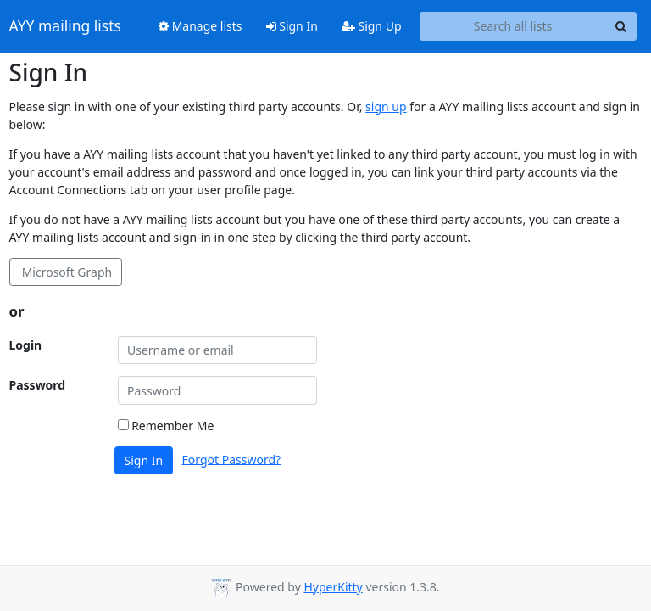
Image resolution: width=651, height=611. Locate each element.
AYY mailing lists (65, 26)
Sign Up (372, 26)
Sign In (292, 26)
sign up (385, 106)
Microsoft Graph (65, 272)
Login (25, 345)
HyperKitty (332, 587)
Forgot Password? (231, 459)
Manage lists (200, 26)
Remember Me (166, 426)
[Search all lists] (513, 26)
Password (37, 385)
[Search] (621, 26)
